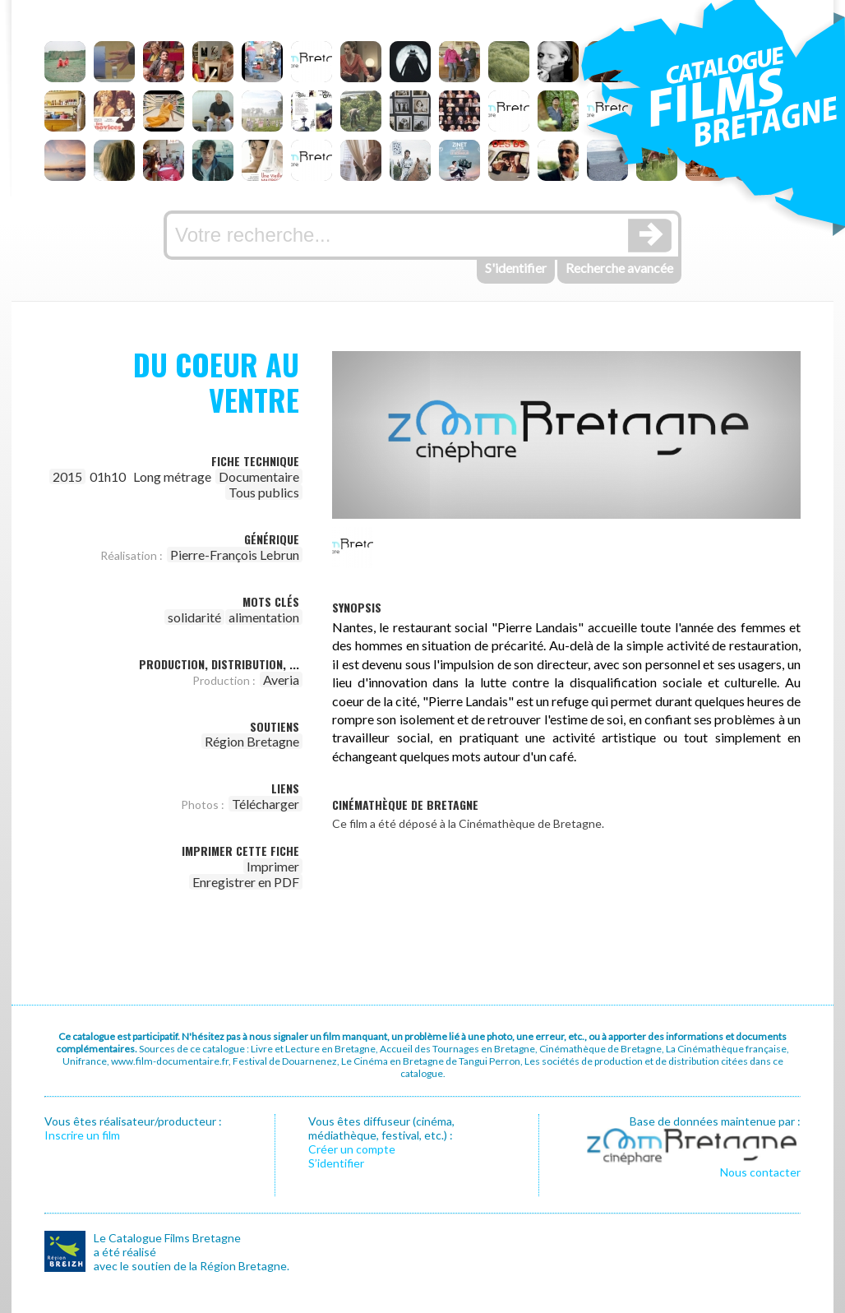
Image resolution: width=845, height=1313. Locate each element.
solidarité (194, 617)
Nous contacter (760, 1172)
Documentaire (259, 476)
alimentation (264, 617)
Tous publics (264, 492)
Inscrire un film (82, 1135)
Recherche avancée (619, 267)
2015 (67, 476)
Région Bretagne (252, 741)
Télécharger (265, 803)
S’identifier (336, 1163)
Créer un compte (351, 1149)
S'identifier (516, 267)
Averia (281, 679)
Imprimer (273, 866)
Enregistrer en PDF (245, 882)
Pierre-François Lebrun (234, 554)
